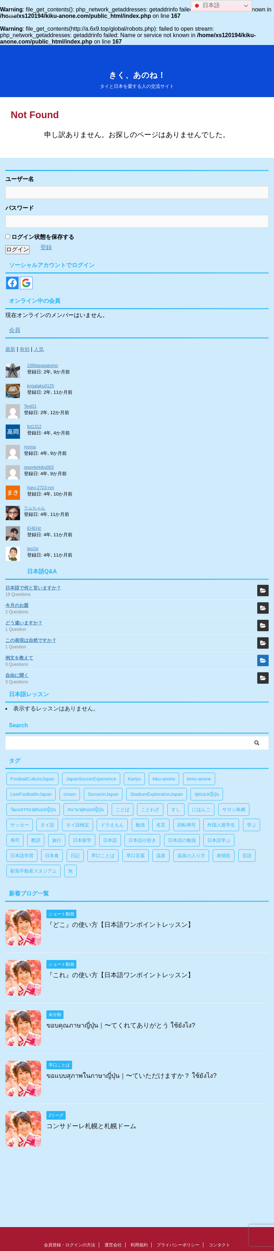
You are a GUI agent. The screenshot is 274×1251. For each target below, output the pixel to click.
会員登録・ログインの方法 (69, 1244)
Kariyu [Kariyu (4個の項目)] (134, 779)
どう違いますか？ (23, 623)
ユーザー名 (19, 179)
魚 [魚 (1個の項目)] (70, 871)
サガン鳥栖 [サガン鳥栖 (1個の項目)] (233, 809)
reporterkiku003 (39, 467)
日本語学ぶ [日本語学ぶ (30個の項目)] (218, 840)
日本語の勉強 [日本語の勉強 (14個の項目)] (182, 840)
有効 (25, 349)
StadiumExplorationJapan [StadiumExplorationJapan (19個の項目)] (156, 794)
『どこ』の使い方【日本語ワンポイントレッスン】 (120, 924)
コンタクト (219, 1244)
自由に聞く (17, 675)
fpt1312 (34, 426)
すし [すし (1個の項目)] (176, 809)
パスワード (19, 208)
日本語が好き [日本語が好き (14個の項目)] (142, 840)
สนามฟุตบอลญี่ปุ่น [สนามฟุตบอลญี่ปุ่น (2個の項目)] (85, 809)
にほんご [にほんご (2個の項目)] (201, 809)
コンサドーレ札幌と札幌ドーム (91, 1126)
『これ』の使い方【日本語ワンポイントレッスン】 (120, 975)
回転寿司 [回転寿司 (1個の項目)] (186, 825)
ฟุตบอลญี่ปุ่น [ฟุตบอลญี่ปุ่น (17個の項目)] (206, 794)
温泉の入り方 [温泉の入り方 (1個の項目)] (191, 855)
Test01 (30, 406)
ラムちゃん (34, 508)
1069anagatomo (42, 365)
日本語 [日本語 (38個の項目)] (110, 840)
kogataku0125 (40, 385)
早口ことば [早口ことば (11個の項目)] (103, 855)
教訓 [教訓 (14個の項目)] (35, 840)
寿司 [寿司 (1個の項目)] (15, 840)
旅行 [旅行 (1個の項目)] (56, 840)
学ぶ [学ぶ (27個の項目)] (251, 825)
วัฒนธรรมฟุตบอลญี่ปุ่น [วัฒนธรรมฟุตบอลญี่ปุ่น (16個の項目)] (33, 809)
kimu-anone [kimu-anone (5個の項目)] (199, 779)
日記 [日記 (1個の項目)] (75, 855)
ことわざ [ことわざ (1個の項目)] (150, 809)
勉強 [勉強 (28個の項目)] (140, 825)
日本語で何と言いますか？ (33, 588)
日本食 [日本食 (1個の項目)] (52, 855)
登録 (46, 247)
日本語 (206, 5)
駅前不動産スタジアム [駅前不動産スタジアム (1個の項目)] (33, 871)
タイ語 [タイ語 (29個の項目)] (47, 825)
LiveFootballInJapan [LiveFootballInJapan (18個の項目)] (31, 794)
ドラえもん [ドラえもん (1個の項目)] (112, 825)
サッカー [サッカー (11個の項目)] (19, 825)
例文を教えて (19, 657)
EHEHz (34, 528)
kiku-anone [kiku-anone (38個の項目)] (164, 779)
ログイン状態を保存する (39, 237)
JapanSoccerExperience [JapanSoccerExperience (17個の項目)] (91, 779)
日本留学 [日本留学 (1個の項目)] (82, 840)
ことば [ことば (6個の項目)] (123, 809)
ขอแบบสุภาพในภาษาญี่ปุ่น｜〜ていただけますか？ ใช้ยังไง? (131, 1075)
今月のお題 (17, 605)
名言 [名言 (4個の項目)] (161, 825)
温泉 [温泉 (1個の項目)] (161, 855)
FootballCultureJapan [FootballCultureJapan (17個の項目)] (32, 779)
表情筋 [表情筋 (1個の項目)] (223, 855)
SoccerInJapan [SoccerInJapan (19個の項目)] (103, 794)
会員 (14, 330)
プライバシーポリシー (178, 1244)
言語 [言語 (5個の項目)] (247, 855)
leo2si (32, 548)
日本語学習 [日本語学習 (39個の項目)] (22, 855)
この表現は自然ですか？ (30, 640)
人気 (39, 349)
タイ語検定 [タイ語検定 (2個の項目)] (77, 825)
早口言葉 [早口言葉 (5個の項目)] (135, 855)
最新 (10, 349)
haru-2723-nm (40, 487)
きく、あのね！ (137, 75)
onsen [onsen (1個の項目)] (70, 794)
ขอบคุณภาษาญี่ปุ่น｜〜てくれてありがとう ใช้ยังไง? (120, 1025)
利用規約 (139, 1244)
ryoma (30, 446)
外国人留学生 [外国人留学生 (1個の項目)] (221, 825)
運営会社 (113, 1244)
